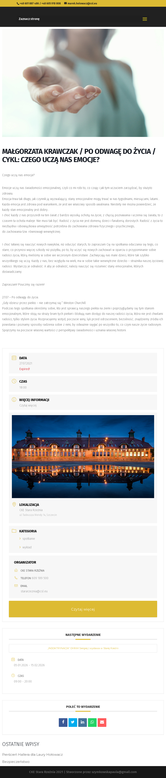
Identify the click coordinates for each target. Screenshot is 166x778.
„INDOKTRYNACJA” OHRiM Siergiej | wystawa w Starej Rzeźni (83, 648)
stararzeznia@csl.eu (34, 591)
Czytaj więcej (28, 405)
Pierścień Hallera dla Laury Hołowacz (32, 754)
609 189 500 (40, 578)
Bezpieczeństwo (16, 762)
